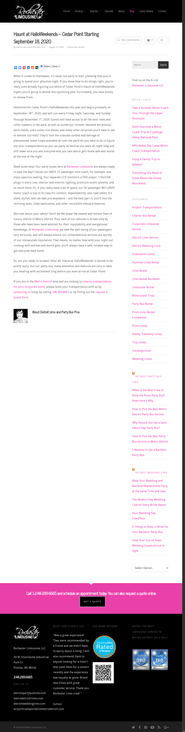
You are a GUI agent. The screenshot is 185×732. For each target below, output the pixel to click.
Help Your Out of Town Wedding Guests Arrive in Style (148, 546)
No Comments (129, 40)
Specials (109, 11)
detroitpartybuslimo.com (30, 692)
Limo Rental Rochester (146, 279)
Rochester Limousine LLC (148, 85)
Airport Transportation (147, 207)
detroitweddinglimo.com (29, 702)
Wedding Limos (142, 359)
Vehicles (95, 11)
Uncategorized (141, 350)
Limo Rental (139, 270)
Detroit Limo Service (145, 237)
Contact (162, 11)
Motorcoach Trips (143, 295)
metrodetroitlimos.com (28, 697)
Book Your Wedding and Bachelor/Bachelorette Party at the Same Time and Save (150, 486)
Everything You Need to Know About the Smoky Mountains (147, 178)
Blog (132, 11)
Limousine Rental (143, 287)
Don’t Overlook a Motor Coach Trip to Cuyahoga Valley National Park (147, 132)
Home (66, 11)
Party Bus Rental (142, 304)
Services (80, 11)
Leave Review (146, 11)
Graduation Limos (143, 254)
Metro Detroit (43, 281)
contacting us (22, 292)
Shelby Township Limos (147, 334)
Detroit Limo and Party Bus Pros (30, 47)
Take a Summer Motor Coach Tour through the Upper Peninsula (150, 113)
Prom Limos (139, 325)
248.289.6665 (60, 292)
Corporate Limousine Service (145, 226)
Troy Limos (139, 342)
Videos (121, 11)
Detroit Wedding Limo (146, 246)
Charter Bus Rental (75, 47)
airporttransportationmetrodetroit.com (39, 708)
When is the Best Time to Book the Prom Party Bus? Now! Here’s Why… (148, 395)
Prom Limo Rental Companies (143, 315)
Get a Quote (93, 600)
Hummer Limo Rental (145, 262)
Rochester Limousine (80, 166)
